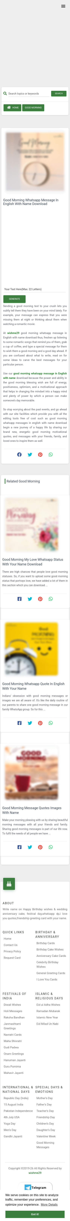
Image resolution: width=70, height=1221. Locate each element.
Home (12, 107)
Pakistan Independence (18, 1111)
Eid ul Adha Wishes (48, 1004)
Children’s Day (45, 1123)
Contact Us (11, 945)
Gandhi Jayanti (13, 1136)
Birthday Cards (46, 943)
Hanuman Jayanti (15, 1060)
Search (59, 93)
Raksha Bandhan (14, 1017)
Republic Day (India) (16, 1098)
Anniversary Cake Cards (51, 956)
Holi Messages (13, 1011)
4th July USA (12, 1117)
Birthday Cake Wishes (50, 949)
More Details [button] (49, 1204)
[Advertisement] (35, 45)
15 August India (13, 1104)
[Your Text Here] (35, 289)
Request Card (12, 957)
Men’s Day (10, 1130)
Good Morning (33, 107)
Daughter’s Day (46, 1130)
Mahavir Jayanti (14, 1073)
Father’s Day (44, 1104)
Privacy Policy (12, 951)
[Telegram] (35, 1187)
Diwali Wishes (12, 1004)
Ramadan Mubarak (48, 1011)
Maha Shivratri (13, 1041)
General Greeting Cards (51, 973)
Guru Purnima (12, 1066)
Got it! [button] (35, 1214)
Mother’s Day (45, 1098)
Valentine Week (46, 1136)
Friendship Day (46, 1117)
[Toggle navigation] (62, 6)
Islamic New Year (47, 1017)
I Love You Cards (47, 979)
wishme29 (14, 333)
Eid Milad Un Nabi (48, 1024)
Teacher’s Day (45, 1111)
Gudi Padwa (11, 1047)
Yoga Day (9, 1123)
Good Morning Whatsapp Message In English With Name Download (30, 202)
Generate (14, 299)
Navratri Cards (12, 1034)
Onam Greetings (14, 1054)
